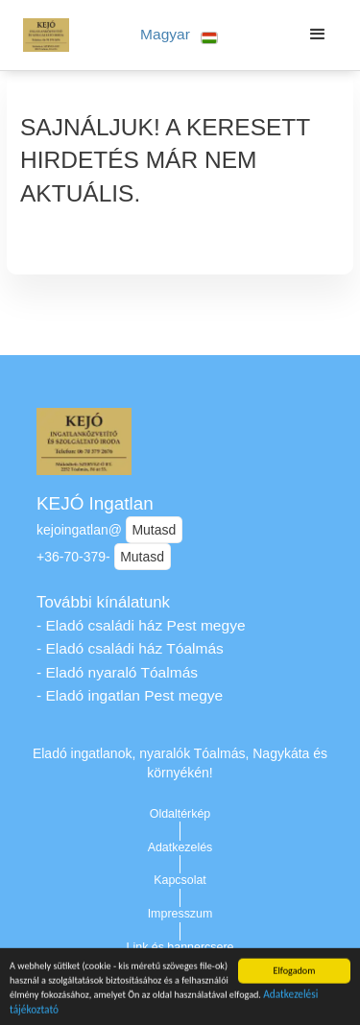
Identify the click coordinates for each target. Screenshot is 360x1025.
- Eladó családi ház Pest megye (141, 625)
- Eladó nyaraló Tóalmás (117, 672)
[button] (179, 35)
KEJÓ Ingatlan (95, 503)
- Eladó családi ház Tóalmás (130, 648)
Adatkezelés (180, 847)
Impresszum (180, 913)
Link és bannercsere (180, 947)
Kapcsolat (180, 880)
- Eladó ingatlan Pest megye (129, 695)
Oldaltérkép (180, 814)
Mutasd (154, 529)
